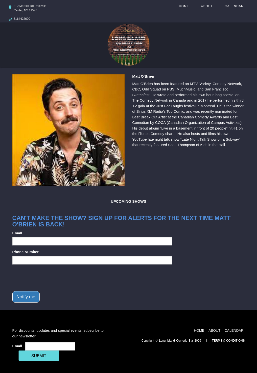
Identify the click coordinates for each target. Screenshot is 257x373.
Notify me (26, 296)
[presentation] (50, 277)
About (207, 6)
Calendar (234, 6)
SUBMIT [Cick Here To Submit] (38, 356)
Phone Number (25, 252)
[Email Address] (50, 346)
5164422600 (22, 19)
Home (184, 6)
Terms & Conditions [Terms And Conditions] (228, 340)
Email (17, 233)
